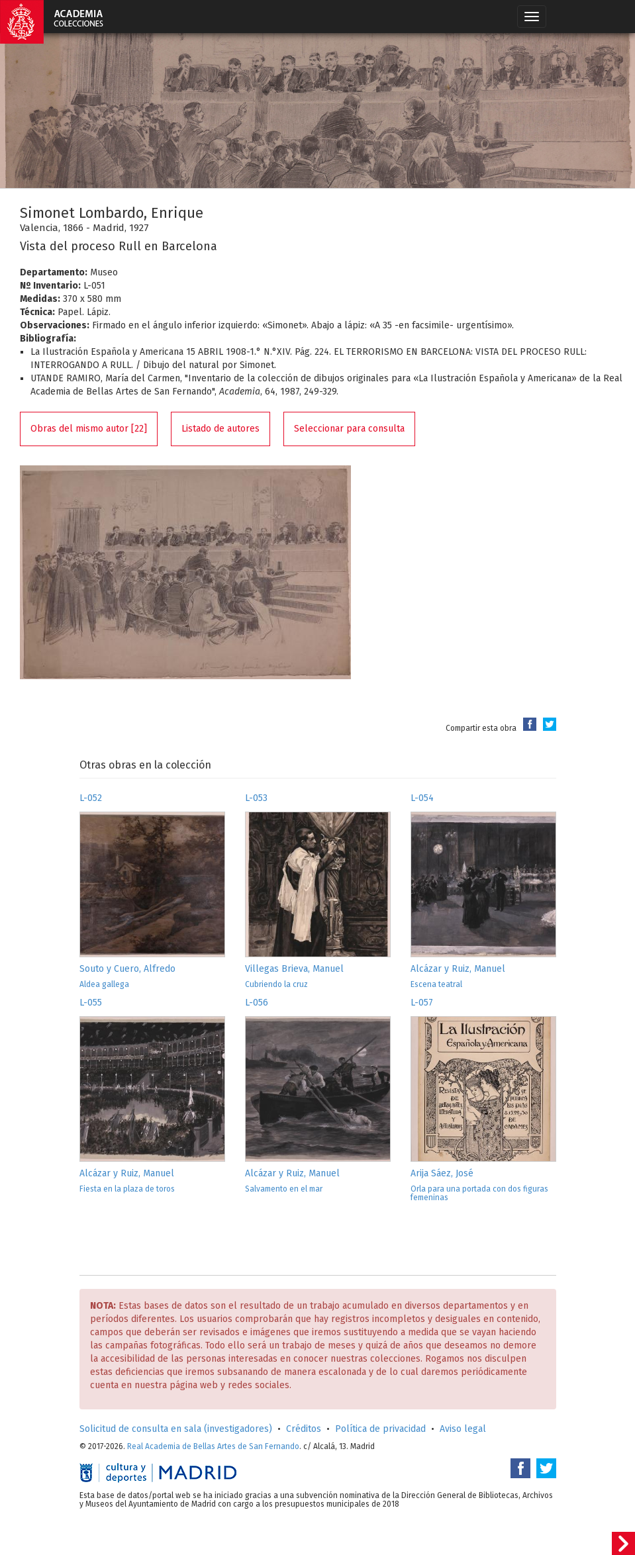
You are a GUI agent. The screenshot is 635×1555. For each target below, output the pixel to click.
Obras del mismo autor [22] (88, 428)
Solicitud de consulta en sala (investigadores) (175, 1429)
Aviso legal (463, 1429)
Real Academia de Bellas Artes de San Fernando (213, 1446)
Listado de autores (220, 428)
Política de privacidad (380, 1429)
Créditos (303, 1429)
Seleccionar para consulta (349, 428)
